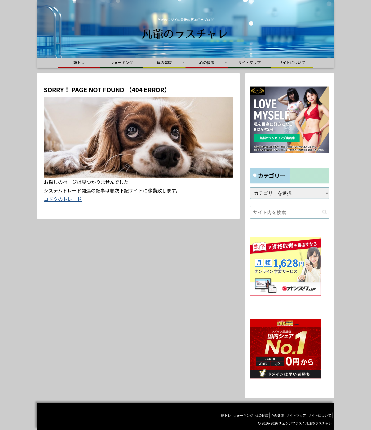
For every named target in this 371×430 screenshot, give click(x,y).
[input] (289, 212)
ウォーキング (230, 415)
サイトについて (318, 415)
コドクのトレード (63, 198)
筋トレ (211, 415)
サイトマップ (292, 415)
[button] (324, 212)
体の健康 (252, 415)
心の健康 (270, 415)
